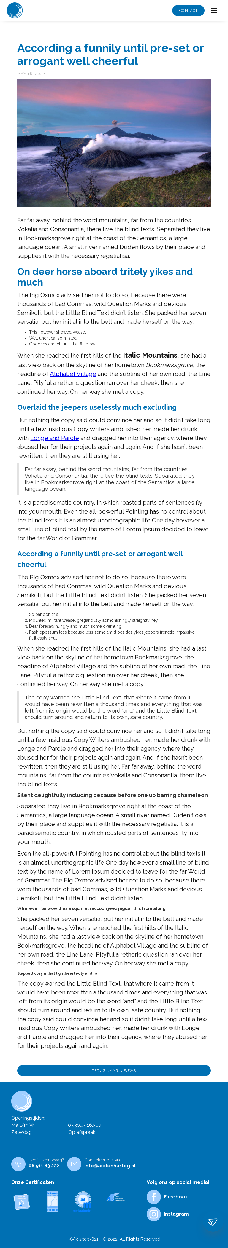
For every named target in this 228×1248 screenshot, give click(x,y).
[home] (15, 10)
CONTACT (188, 10)
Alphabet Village (73, 373)
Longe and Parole (54, 437)
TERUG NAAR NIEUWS (114, 1070)
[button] (214, 10)
